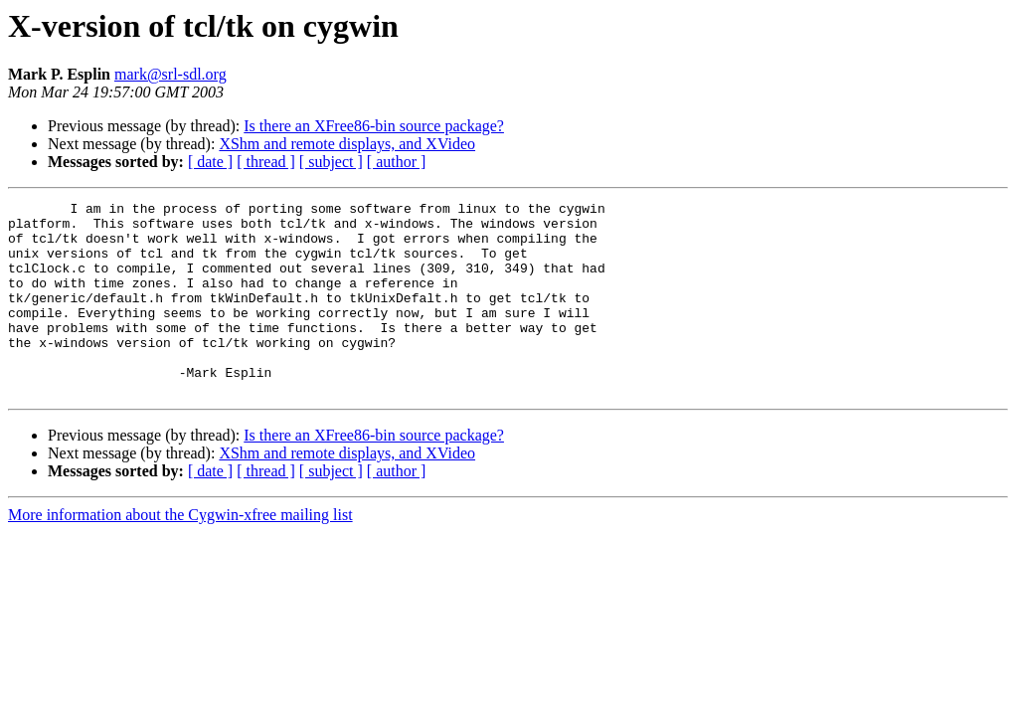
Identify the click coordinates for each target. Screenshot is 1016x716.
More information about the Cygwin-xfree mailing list (180, 553)
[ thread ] (266, 161)
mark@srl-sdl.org (170, 74)
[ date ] (210, 161)
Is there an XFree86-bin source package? (374, 125)
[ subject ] (331, 161)
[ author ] (396, 161)
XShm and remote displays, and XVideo (347, 143)
